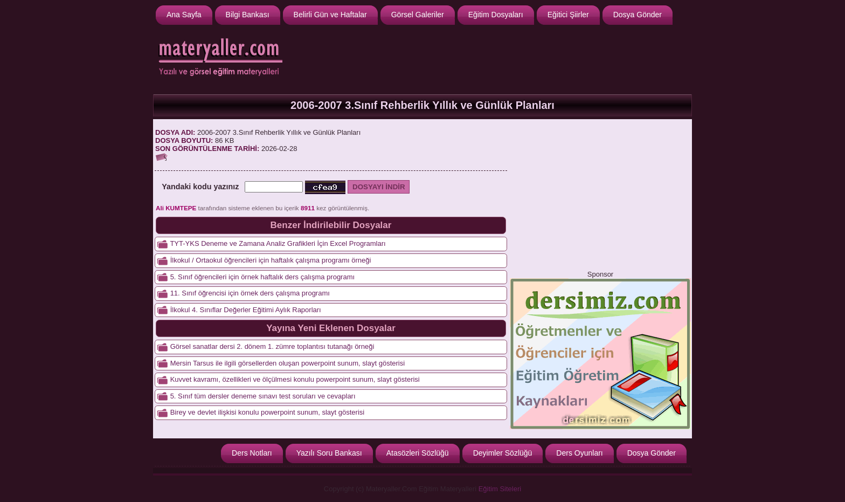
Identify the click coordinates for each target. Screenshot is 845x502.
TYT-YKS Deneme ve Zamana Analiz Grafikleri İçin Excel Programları (277, 243)
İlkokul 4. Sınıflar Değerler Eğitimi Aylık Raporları (245, 310)
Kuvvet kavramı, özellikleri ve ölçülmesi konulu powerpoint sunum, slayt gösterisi (295, 379)
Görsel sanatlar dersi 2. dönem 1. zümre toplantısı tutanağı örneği (272, 346)
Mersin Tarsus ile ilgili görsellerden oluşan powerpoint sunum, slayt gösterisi (287, 363)
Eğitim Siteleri (500, 489)
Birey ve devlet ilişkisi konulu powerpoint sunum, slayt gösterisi (267, 412)
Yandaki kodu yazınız (200, 186)
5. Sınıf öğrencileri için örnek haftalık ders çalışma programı (262, 277)
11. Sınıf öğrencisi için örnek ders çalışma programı (250, 293)
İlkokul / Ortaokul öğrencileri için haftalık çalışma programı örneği (270, 260)
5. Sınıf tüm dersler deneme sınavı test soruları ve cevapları (263, 396)
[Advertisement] (493, 58)
